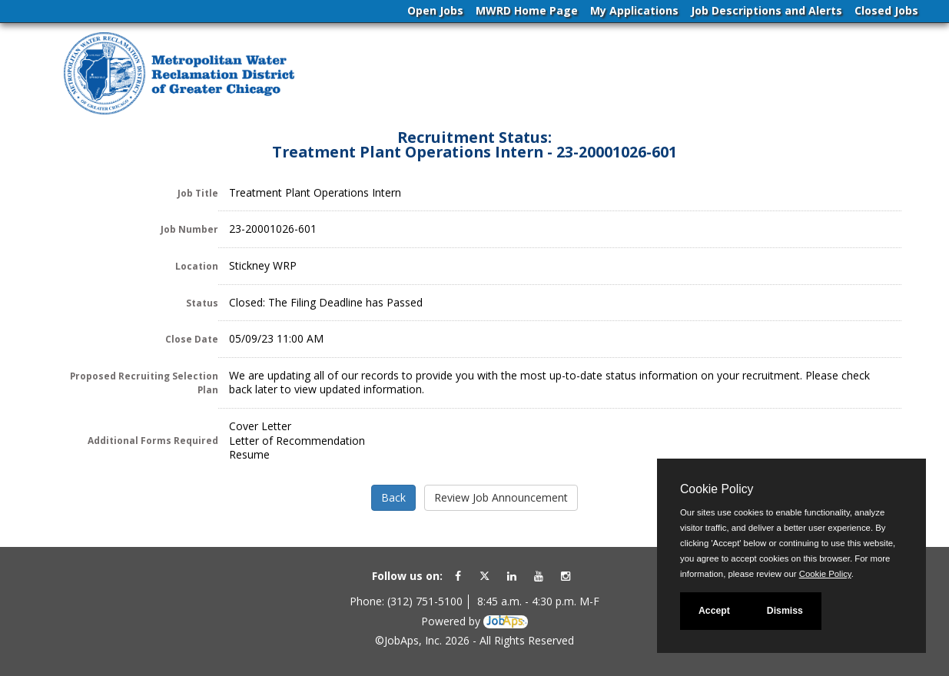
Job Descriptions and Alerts (766, 10)
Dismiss (785, 610)
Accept (714, 610)
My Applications (634, 10)
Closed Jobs (886, 10)
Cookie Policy (716, 488)
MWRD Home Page (527, 10)
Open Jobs (435, 10)
